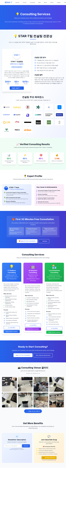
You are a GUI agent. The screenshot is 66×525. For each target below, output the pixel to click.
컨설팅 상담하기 (17, 88)
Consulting (32, 2)
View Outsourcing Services (43, 355)
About (45, 2)
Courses (24, 2)
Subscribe (26, 445)
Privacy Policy (12, 449)
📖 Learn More (11, 327)
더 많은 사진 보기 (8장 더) (33, 412)
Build (39, 2)
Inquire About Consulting (12, 331)
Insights (58, 2)
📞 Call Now (44, 241)
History (51, 2)
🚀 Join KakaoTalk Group (49, 457)
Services (17, 2)
